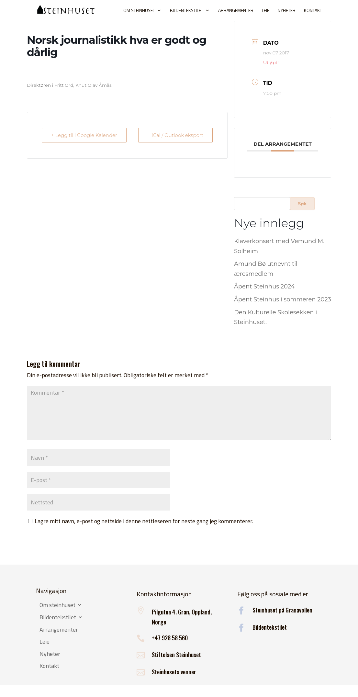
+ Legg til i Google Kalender (84, 135)
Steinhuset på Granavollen (282, 610)
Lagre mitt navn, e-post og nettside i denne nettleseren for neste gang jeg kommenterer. (144, 521)
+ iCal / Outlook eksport (175, 135)
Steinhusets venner (174, 672)
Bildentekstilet (186, 11)
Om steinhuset (139, 11)
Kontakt (313, 11)
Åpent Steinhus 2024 (264, 286)
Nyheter (287, 11)
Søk (302, 204)
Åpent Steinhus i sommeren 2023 (282, 299)
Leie (265, 11)
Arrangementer (235, 11)
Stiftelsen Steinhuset (176, 654)
